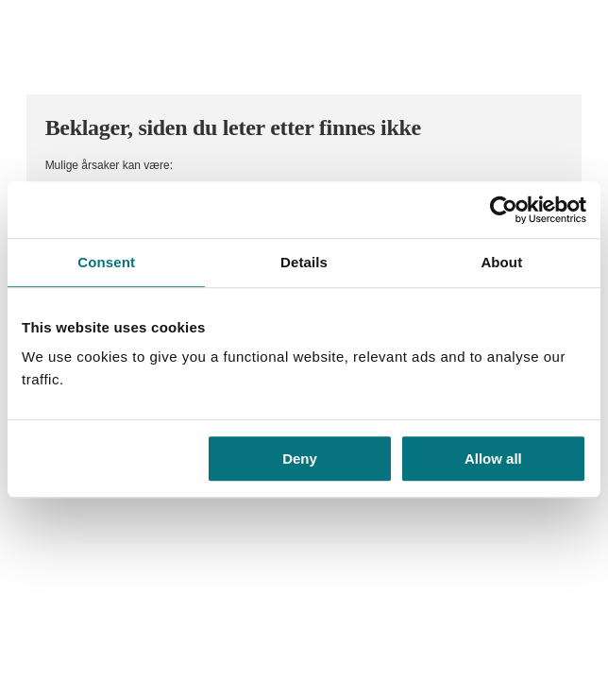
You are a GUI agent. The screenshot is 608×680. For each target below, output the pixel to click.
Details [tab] (304, 262)
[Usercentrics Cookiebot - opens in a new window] (503, 210)
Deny (299, 459)
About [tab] (501, 262)
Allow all (493, 459)
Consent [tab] (106, 262)
